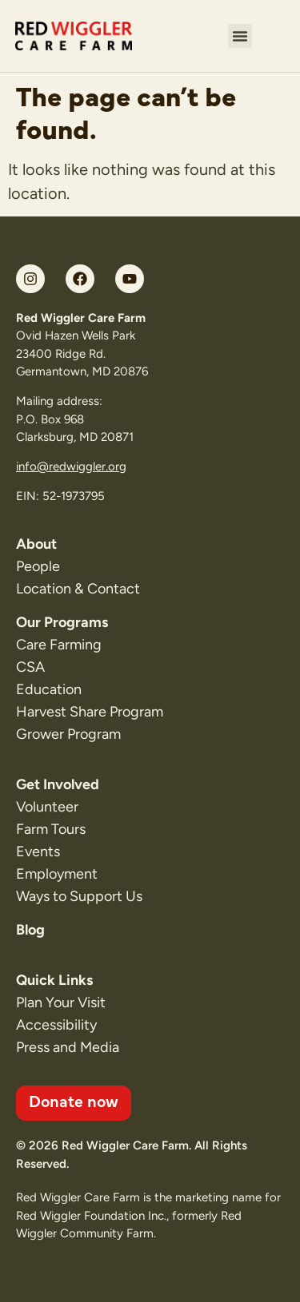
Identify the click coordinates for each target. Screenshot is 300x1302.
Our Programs (62, 622)
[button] (240, 36)
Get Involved (57, 784)
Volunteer (47, 807)
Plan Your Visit (61, 1002)
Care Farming (59, 644)
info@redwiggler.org (71, 466)
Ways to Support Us (79, 896)
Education (49, 689)
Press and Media (67, 1047)
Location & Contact (78, 588)
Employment (57, 874)
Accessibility (56, 1025)
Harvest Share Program (89, 711)
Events (38, 851)
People (38, 566)
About (36, 544)
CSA (30, 667)
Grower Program (68, 734)
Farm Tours (51, 829)
